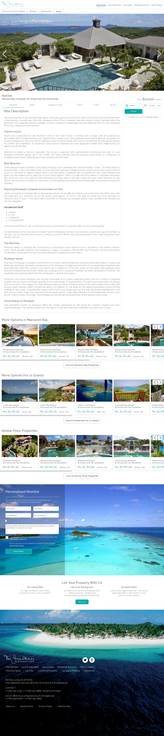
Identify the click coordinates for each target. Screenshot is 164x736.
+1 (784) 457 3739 (13, 690)
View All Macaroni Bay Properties (82, 365)
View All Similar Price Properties (82, 476)
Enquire (133, 111)
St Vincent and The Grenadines (13, 11)
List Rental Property (47, 670)
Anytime (132, 105)
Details (32, 105)
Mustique (33, 11)
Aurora (58, 11)
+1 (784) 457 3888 (32, 690)
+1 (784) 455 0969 (33, 698)
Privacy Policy (45, 706)
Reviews (113, 105)
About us (10, 706)
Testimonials (64, 706)
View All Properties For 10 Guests (82, 420)
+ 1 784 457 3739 (142, 117)
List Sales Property (71, 670)
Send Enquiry (19, 551)
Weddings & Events (141, 5)
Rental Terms (26, 706)
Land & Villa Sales (114, 5)
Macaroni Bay (46, 11)
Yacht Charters (156, 5)
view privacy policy (16, 545)
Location (79, 105)
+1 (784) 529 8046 (13, 698)
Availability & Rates (55, 105)
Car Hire (29, 670)
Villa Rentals (101, 5)
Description (13, 105)
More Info (82, 602)
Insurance (90, 670)
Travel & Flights (13, 670)
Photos (96, 105)
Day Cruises (127, 5)
